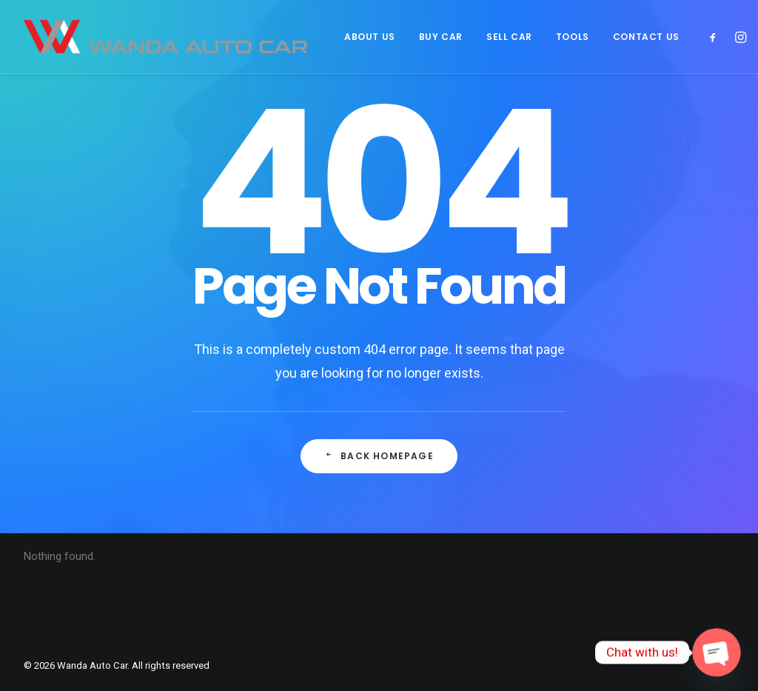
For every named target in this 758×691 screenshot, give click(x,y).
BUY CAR (441, 36)
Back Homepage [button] (378, 457)
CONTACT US (646, 36)
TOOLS (572, 36)
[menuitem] (370, 36)
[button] (716, 36)
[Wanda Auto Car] (165, 36)
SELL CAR (509, 36)
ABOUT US (369, 36)
